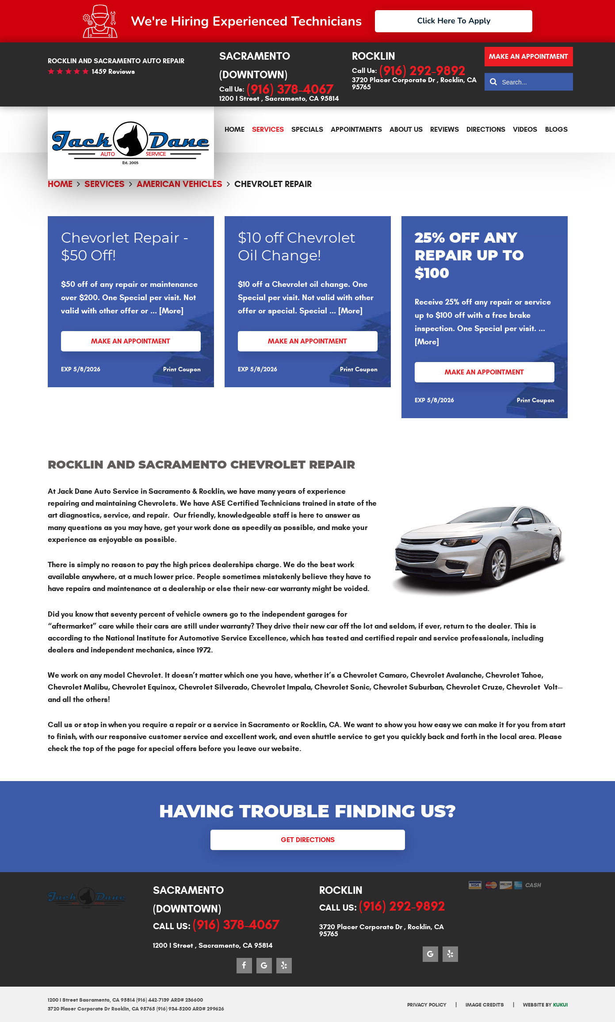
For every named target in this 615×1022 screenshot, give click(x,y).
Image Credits (485, 1004)
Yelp (284, 965)
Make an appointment (528, 56)
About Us (406, 129)
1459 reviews (113, 71)
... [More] (165, 311)
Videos (525, 129)
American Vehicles (179, 184)
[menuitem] (234, 129)
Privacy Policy (427, 1004)
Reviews (444, 129)
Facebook (244, 965)
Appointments (356, 129)
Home (234, 129)
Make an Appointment (130, 341)
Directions (485, 129)
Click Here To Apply (454, 20)
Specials (307, 129)
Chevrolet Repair (273, 184)
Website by (545, 1004)
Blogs (556, 129)
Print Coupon (182, 369)
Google (264, 965)
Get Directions (308, 839)
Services (268, 129)
